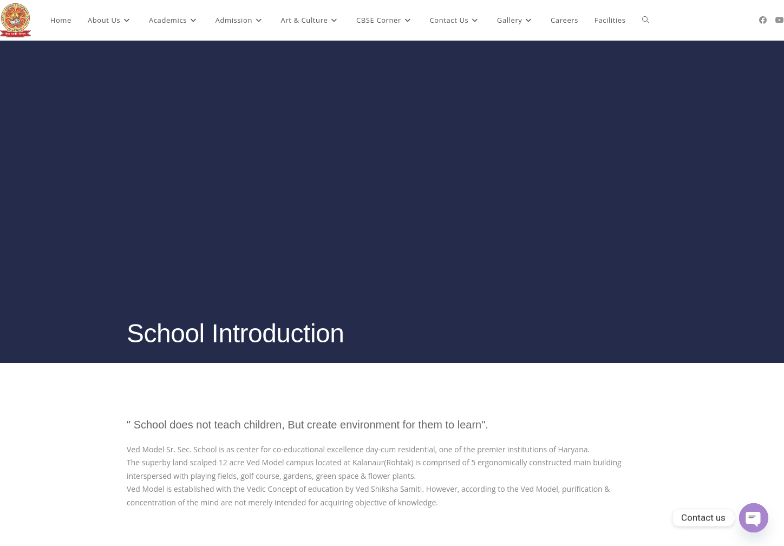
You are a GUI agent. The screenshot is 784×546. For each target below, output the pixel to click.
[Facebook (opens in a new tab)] (763, 20)
